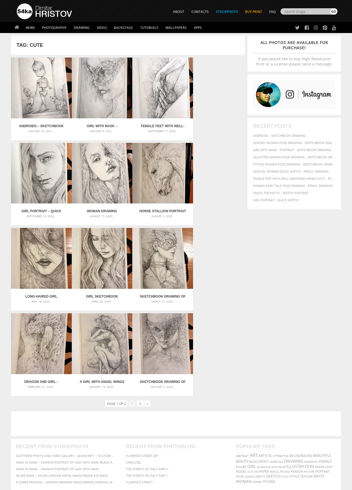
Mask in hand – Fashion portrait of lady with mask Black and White (66, 370)
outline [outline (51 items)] (253, 380)
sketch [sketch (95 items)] (273, 384)
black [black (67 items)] (254, 370)
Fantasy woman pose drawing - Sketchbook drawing (294, 143)
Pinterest (189, 446)
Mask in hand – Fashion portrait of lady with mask (57, 377)
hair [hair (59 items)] (274, 375)
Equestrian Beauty (74, 471)
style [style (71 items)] (294, 384)
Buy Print (253, 11)
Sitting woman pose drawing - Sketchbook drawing (294, 164)
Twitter (188, 424)
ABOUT (178, 11)
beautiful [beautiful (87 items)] (322, 363)
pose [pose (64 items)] (240, 384)
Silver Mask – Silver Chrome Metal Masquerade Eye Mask (62, 384)
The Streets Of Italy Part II (147, 377)
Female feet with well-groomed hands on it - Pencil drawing (294, 178)
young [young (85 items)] (269, 389)
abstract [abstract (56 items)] (242, 364)
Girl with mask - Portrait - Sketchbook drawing (292, 150)
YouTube (189, 453)
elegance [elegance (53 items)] (311, 370)
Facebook (190, 431)
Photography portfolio (36, 438)
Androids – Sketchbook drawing (40, 124)
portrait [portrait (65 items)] (322, 379)
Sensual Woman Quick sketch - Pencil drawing (291, 171)
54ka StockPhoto (30, 431)
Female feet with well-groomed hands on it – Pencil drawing (157, 124)
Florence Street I (140, 390)
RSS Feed (131, 471)
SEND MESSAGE (289, 435)
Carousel (133, 370)
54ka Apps (24, 452)
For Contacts (107, 452)
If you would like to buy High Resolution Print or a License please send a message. (294, 53)
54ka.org (62, 484)
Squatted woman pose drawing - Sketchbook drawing (294, 157)
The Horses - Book (31, 445)
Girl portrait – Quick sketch (215, 124)
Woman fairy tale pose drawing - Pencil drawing (293, 186)
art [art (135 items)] (254, 363)
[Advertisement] (177, 331)
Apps (198, 27)
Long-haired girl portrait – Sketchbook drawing (157, 207)
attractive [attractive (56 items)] (281, 364)
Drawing (82, 27)
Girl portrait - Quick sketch (276, 200)
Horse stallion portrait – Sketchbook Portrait (99, 207)
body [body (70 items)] (264, 370)
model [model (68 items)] (241, 379)
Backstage (123, 27)
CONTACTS (200, 11)
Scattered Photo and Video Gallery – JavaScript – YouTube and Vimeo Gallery (66, 364)
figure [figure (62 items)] (241, 375)
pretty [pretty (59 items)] (260, 384)
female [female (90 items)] (325, 369)
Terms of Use (92, 484)
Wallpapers (176, 27)
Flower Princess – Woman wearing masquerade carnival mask (66, 390)
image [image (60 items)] (319, 375)
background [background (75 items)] (301, 363)
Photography (54, 27)
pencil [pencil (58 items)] (274, 380)
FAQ (272, 11)
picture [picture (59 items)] (309, 380)
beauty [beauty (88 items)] (242, 369)
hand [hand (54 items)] (281, 375)
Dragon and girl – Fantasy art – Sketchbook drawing (98, 290)
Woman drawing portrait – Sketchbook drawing (40, 207)
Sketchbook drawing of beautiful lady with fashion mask (40, 290)
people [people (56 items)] (285, 380)
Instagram (190, 439)
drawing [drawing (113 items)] (293, 369)
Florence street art (142, 364)
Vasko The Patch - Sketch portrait (281, 193)
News (30, 27)
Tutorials (149, 27)
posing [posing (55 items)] (249, 384)
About (101, 424)
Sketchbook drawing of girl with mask (215, 290)
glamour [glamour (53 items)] (263, 375)
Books (101, 438)
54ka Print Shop (29, 424)
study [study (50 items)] (285, 384)
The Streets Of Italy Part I (146, 384)
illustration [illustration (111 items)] (300, 374)
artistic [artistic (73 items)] (265, 364)
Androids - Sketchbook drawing (279, 136)
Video (102, 27)
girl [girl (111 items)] (251, 374)
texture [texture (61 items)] (306, 384)
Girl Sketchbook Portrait (215, 207)
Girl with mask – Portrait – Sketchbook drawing (99, 124)
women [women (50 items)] (257, 390)
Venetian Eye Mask (106, 471)
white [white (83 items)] (319, 384)
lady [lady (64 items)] (328, 375)
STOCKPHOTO (227, 11)
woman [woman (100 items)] (244, 389)
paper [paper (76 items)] (264, 379)
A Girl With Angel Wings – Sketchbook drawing (157, 290)
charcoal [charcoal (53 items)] (276, 370)
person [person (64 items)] (297, 380)
